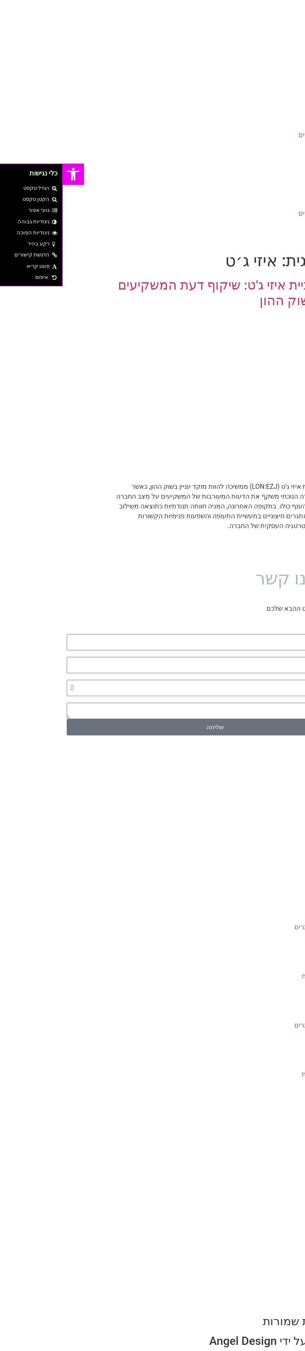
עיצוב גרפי (274, 125)
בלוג (283, 154)
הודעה (292, 699)
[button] (152, 174)
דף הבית (277, 105)
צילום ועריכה (271, 144)
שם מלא (289, 630)
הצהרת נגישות (265, 986)
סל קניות (272, 907)
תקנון (277, 966)
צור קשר (277, 164)
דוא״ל (292, 653)
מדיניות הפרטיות (262, 976)
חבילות (281, 1104)
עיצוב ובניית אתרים (262, 135)
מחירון (276, 947)
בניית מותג (274, 115)
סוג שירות (288, 676)
